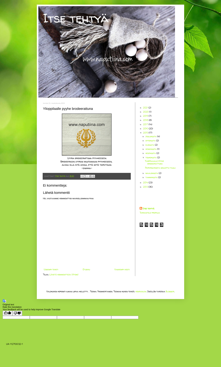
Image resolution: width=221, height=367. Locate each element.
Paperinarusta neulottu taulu (160, 167)
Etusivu (86, 269)
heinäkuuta (151, 149)
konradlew (141, 291)
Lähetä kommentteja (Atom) (63, 274)
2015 (146, 132)
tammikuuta (151, 177)
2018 (146, 120)
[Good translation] (7, 313)
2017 (146, 124)
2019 (146, 115)
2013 (145, 186)
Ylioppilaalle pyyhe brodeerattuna (154, 162)
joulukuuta (151, 136)
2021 (145, 107)
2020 (146, 111)
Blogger (170, 291)
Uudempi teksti (51, 269)
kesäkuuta (150, 153)
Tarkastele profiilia (150, 212)
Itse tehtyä (76, 18)
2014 (146, 182)
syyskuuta (150, 140)
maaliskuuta (152, 173)
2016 (146, 128)
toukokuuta (151, 157)
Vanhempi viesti (122, 269)
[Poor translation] (17, 313)
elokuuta (150, 144)
